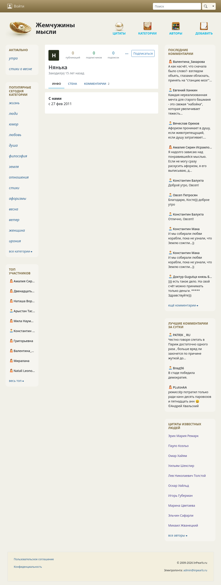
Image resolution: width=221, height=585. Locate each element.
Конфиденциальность (28, 567)
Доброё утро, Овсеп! (183, 185)
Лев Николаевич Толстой (187, 475)
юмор (13, 124)
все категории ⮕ (21, 251)
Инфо (56, 84)
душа (13, 145)
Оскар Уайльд (178, 485)
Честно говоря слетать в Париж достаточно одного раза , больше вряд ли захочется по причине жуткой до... (188, 348)
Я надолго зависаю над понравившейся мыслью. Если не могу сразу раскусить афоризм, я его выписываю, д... (187, 161)
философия (18, 156)
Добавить (204, 24)
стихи (14, 187)
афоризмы (17, 198)
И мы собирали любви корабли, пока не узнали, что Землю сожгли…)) (190, 238)
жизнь (14, 102)
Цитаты (119, 24)
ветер (14, 219)
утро (13, 58)
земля (14, 166)
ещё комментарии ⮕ (183, 305)
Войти (15, 6)
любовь (15, 134)
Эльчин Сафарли (180, 515)
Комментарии (97, 84)
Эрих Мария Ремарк (183, 436)
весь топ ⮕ (16, 381)
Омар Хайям (177, 456)
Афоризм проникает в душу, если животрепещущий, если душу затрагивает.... (189, 132)
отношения (19, 177)
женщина (17, 230)
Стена (72, 84)
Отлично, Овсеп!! (181, 219)
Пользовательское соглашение (34, 559)
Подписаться (143, 53)
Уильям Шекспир (181, 466)
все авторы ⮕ (177, 535)
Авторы (175, 24)
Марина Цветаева (181, 505)
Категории (147, 24)
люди (13, 113)
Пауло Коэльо (178, 446)
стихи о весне (20, 68)
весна (13, 209)
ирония (15, 241)
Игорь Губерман (180, 495)
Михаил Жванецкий (183, 525)
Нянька (57, 67)
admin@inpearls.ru (195, 570)
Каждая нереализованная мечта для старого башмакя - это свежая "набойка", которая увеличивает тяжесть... (189, 104)
